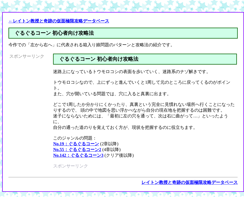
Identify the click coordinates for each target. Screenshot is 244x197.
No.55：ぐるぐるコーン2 (77, 149)
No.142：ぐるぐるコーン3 (78, 155)
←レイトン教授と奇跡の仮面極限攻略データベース (58, 21)
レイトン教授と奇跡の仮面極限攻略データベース (189, 182)
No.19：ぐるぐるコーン (76, 143)
